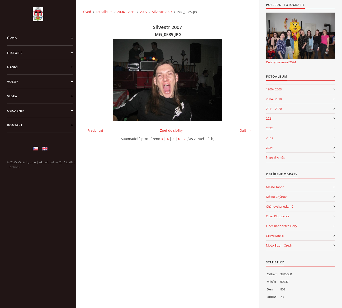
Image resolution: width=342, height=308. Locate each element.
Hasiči (13, 67)
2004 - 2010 (126, 11)
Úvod (12, 38)
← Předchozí (93, 130)
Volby (12, 81)
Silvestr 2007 (162, 11)
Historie (15, 53)
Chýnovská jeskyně (279, 206)
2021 (269, 118)
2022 (269, 128)
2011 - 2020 (274, 109)
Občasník (15, 110)
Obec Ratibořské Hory (281, 226)
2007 (143, 11)
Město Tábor (275, 187)
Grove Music (275, 235)
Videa (12, 96)
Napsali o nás (275, 157)
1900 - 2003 (274, 89)
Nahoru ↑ (16, 167)
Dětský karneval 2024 (281, 62)
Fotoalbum (104, 11)
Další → (246, 130)
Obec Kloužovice (277, 216)
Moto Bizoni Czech (279, 245)
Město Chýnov (276, 197)
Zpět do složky (171, 130)
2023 (269, 138)
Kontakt (15, 125)
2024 (269, 147)
